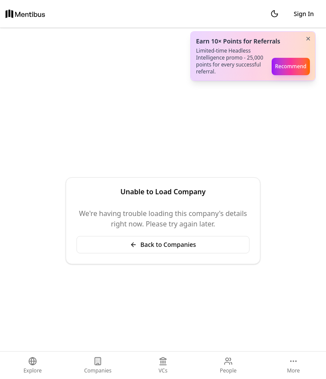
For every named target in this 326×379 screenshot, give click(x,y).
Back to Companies (163, 244)
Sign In (304, 14)
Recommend (290, 66)
